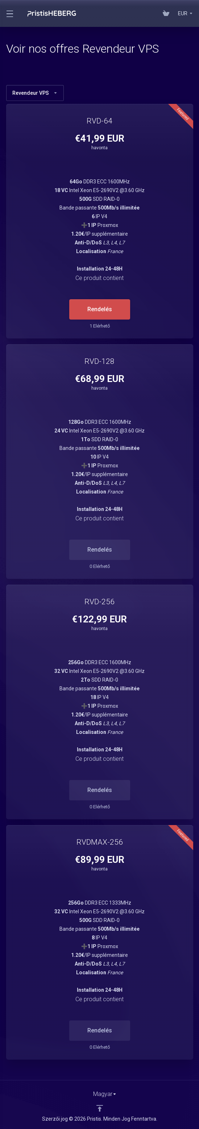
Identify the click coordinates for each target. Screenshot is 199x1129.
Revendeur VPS (35, 93)
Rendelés (99, 309)
